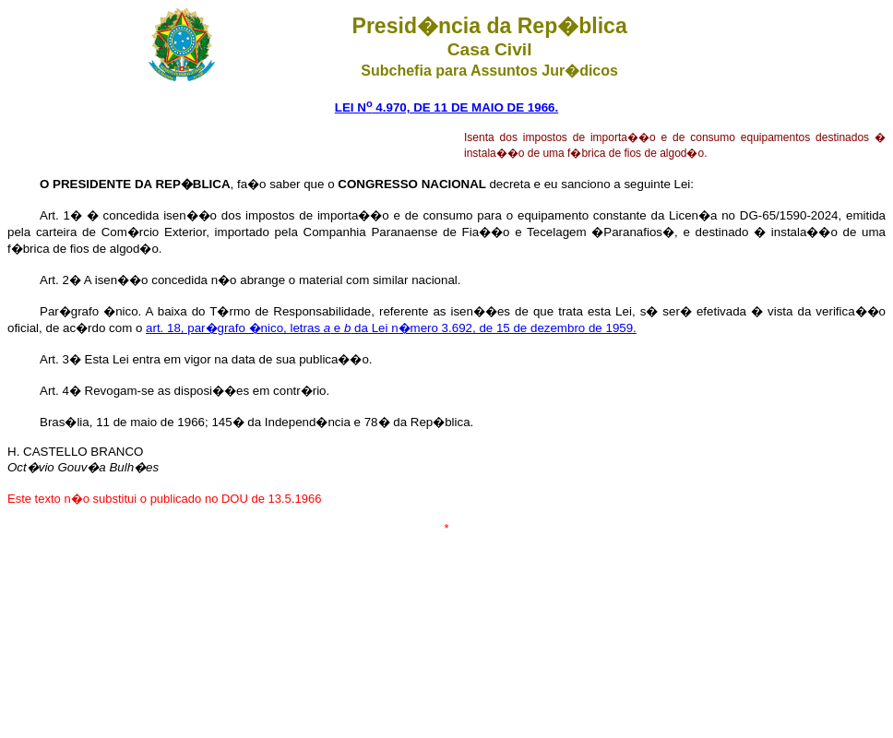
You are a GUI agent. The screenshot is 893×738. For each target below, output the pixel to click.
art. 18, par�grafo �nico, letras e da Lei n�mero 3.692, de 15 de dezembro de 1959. (391, 328)
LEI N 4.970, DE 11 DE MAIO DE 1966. (446, 107)
